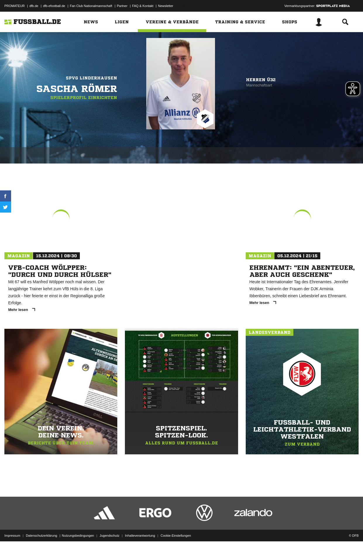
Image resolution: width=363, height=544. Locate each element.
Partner (122, 6)
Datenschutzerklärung (41, 530)
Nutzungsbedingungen (78, 530)
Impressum (12, 530)
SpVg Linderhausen (91, 78)
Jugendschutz (109, 530)
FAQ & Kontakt (143, 6)
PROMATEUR (14, 6)
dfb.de (33, 6)
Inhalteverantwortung (140, 530)
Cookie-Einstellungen (176, 530)
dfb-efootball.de (54, 6)
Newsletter (165, 6)
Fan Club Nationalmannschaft (91, 6)
